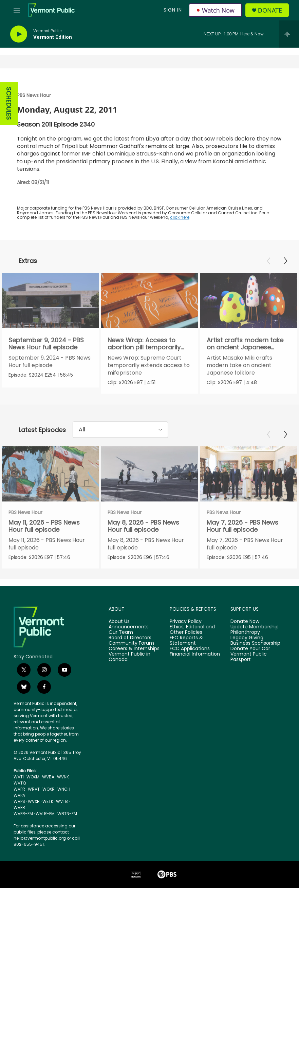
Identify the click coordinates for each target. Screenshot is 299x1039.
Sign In (173, 9)
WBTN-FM (67, 853)
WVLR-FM (45, 853)
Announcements (129, 667)
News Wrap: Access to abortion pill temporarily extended (145, 347)
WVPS (19, 841)
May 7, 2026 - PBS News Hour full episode (255, 546)
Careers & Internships (134, 688)
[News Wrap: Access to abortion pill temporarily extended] (151, 300)
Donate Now (244, 661)
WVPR (19, 829)
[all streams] (289, 34)
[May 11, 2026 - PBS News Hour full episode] (50, 494)
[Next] (285, 261)
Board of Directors (130, 677)
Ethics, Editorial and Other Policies (192, 669)
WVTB (62, 841)
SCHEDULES (8, 103)
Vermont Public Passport (248, 696)
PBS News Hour (34, 95)
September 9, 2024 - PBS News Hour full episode (46, 343)
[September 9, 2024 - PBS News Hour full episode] (50, 300)
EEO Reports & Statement (186, 680)
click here (179, 217)
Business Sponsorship (255, 683)
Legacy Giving (246, 677)
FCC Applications (190, 688)
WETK (47, 841)
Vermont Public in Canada (129, 696)
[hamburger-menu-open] (16, 10)
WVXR (34, 841)
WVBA (48, 817)
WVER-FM (23, 853)
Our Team (121, 672)
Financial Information (195, 693)
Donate (270, 10)
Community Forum (131, 683)
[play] (18, 34)
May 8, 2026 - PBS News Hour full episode (156, 546)
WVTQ (20, 823)
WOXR (48, 829)
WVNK (63, 817)
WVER (19, 847)
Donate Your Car (250, 688)
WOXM (32, 817)
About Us (119, 661)
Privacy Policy (186, 661)
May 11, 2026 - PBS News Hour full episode (44, 546)
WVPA (19, 835)
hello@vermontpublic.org (40, 878)
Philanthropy (245, 672)
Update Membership (254, 667)
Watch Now (215, 10)
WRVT (34, 829)
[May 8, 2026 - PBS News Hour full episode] (162, 494)
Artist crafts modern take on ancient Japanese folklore (247, 347)
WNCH (63, 829)
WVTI (19, 817)
